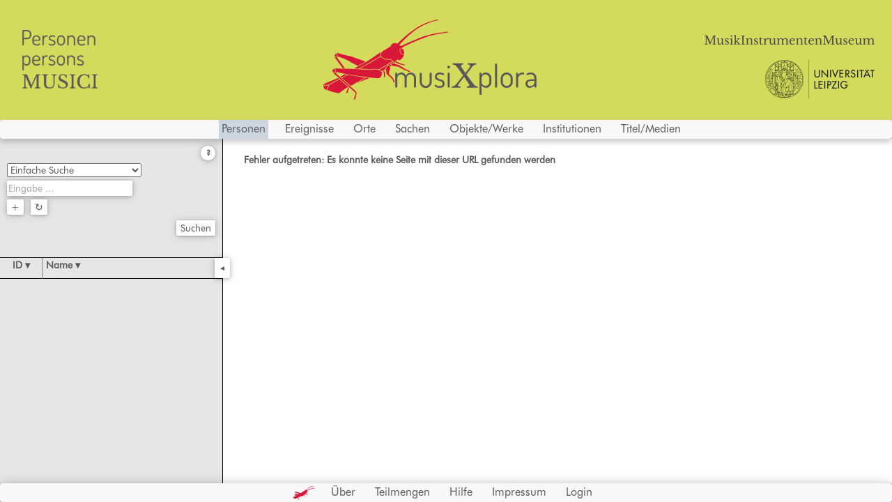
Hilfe (460, 492)
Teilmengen (402, 492)
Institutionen (572, 128)
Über (343, 492)
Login (579, 492)
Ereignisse (309, 128)
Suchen (195, 228)
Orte (364, 128)
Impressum (519, 492)
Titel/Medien (651, 128)
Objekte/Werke (486, 128)
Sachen (412, 128)
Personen (244, 128)
